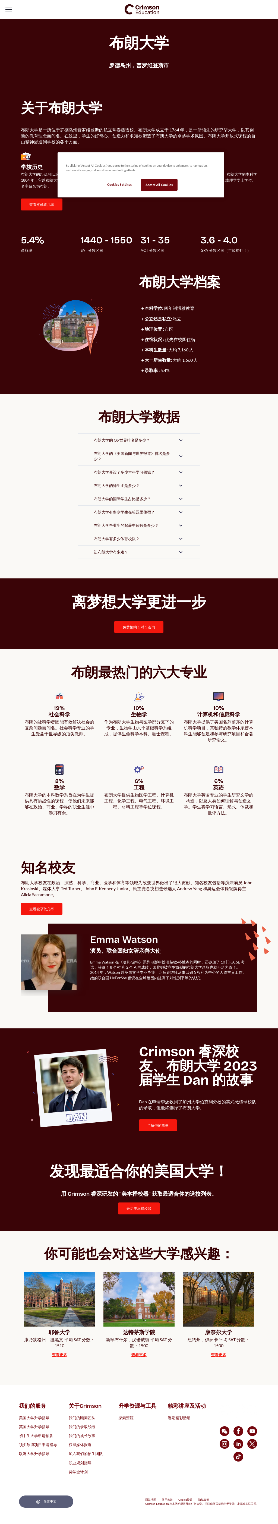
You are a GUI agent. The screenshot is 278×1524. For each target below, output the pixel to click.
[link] (142, 9)
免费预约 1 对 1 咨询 (139, 627)
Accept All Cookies (159, 185)
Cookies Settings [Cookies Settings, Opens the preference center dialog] (119, 184)
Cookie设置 (185, 1499)
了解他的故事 (158, 1125)
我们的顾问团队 (82, 1417)
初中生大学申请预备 (36, 1435)
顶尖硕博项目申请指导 (38, 1444)
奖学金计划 (78, 1471)
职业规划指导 (80, 1462)
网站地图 (150, 1499)
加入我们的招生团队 (86, 1453)
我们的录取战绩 (82, 1426)
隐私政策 (203, 1499)
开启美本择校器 (139, 1208)
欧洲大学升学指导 (34, 1453)
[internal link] (138, 627)
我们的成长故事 (82, 1435)
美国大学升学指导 (34, 1417)
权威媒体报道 (80, 1444)
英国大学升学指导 (34, 1426)
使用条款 (167, 1499)
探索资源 (126, 1417)
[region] (141, 174)
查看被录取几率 (41, 204)
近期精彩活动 (179, 1417)
